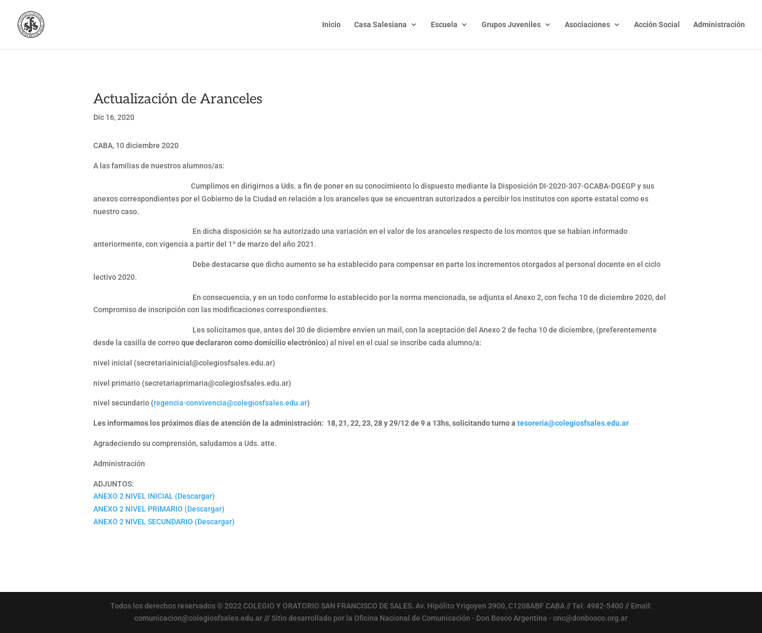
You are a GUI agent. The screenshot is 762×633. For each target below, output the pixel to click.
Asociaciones (587, 25)
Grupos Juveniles (511, 25)
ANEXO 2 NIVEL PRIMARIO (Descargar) (158, 509)
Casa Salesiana (380, 25)
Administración (719, 25)
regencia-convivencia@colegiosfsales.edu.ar (230, 403)
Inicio (331, 25)
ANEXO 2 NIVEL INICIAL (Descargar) (154, 496)
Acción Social (657, 25)
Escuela (444, 25)
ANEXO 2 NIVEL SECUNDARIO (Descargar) (164, 521)
